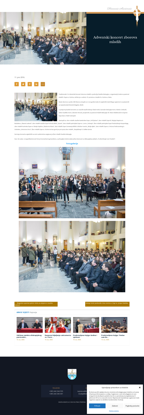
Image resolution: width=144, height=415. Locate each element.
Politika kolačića (114, 411)
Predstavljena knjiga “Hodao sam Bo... (113, 336)
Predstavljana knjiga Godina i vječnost (85, 336)
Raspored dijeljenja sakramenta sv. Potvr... (58, 336)
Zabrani (115, 406)
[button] (140, 387)
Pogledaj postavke (132, 406)
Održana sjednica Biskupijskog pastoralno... (29, 336)
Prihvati (97, 406)
